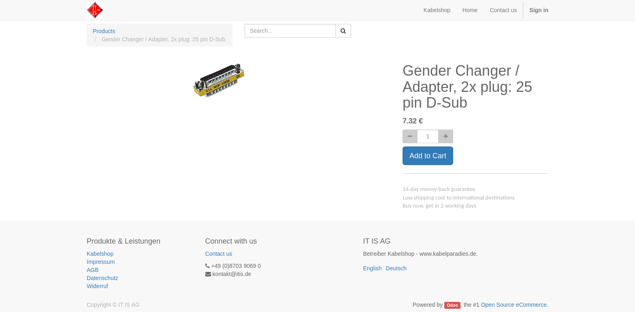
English (372, 268)
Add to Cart (427, 156)
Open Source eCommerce (514, 304)
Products (104, 31)
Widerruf (97, 286)
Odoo (452, 305)
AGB (93, 270)
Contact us (218, 253)
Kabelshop (100, 253)
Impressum (101, 262)
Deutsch (396, 268)
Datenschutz (102, 278)
